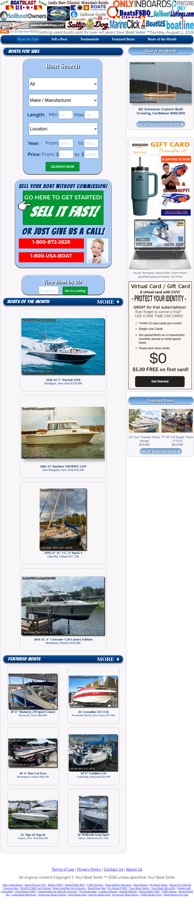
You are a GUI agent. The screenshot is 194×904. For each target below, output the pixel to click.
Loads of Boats (108, 891)
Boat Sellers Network (118, 884)
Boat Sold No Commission (69, 888)
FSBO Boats (169, 891)
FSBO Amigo (95, 884)
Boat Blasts (141, 884)
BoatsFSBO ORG (149, 891)
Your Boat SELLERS (163, 888)
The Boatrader (88, 891)
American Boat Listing (52, 894)
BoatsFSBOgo (128, 891)
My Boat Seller (159, 884)
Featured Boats (123, 39)
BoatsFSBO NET (75, 884)
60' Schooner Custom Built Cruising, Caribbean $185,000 (161, 111)
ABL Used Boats (13, 884)
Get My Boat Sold (99, 894)
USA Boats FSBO (25, 891)
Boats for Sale (28, 39)
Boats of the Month (162, 39)
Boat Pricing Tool (35, 884)
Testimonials (89, 39)
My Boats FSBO (117, 888)
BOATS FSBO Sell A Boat (35, 888)
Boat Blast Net (97, 888)
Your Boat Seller (139, 888)
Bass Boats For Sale (176, 894)
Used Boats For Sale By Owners (57, 891)
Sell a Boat (59, 39)
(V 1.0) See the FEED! (19, 31)
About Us (134, 869)
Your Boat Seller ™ (133, 32)
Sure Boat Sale (77, 894)
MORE (108, 302)
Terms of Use (63, 869)
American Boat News (125, 894)
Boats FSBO (55, 884)
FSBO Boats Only (151, 894)
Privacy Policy (89, 869)
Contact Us (113, 869)
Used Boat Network (24, 894)
